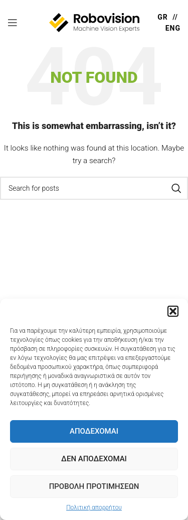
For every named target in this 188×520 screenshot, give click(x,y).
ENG (172, 28)
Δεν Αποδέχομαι (94, 458)
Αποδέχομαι (94, 431)
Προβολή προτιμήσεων (94, 486)
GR (162, 17)
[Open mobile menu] (13, 23)
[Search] (94, 188)
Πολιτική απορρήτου (94, 507)
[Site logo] (94, 22)
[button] (173, 311)
